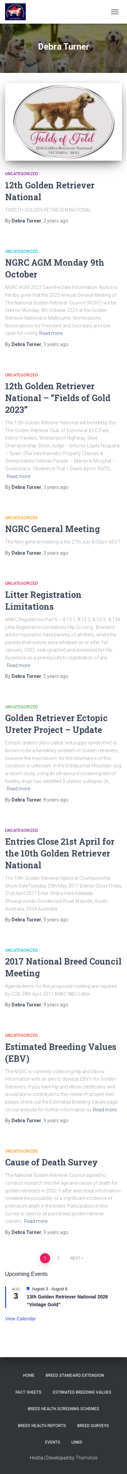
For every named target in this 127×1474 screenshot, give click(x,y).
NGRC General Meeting (52, 528)
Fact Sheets (29, 1392)
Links (76, 1442)
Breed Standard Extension (75, 1375)
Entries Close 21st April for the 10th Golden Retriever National (59, 853)
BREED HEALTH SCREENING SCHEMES (63, 1408)
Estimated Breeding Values (82, 1392)
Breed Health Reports (42, 1425)
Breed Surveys (93, 1425)
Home (29, 1375)
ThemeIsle (87, 1457)
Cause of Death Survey (51, 1162)
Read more (51, 333)
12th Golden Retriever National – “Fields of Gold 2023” (57, 397)
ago (55, 220)
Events (52, 1442)
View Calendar (20, 1318)
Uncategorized (21, 174)
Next (75, 1258)
